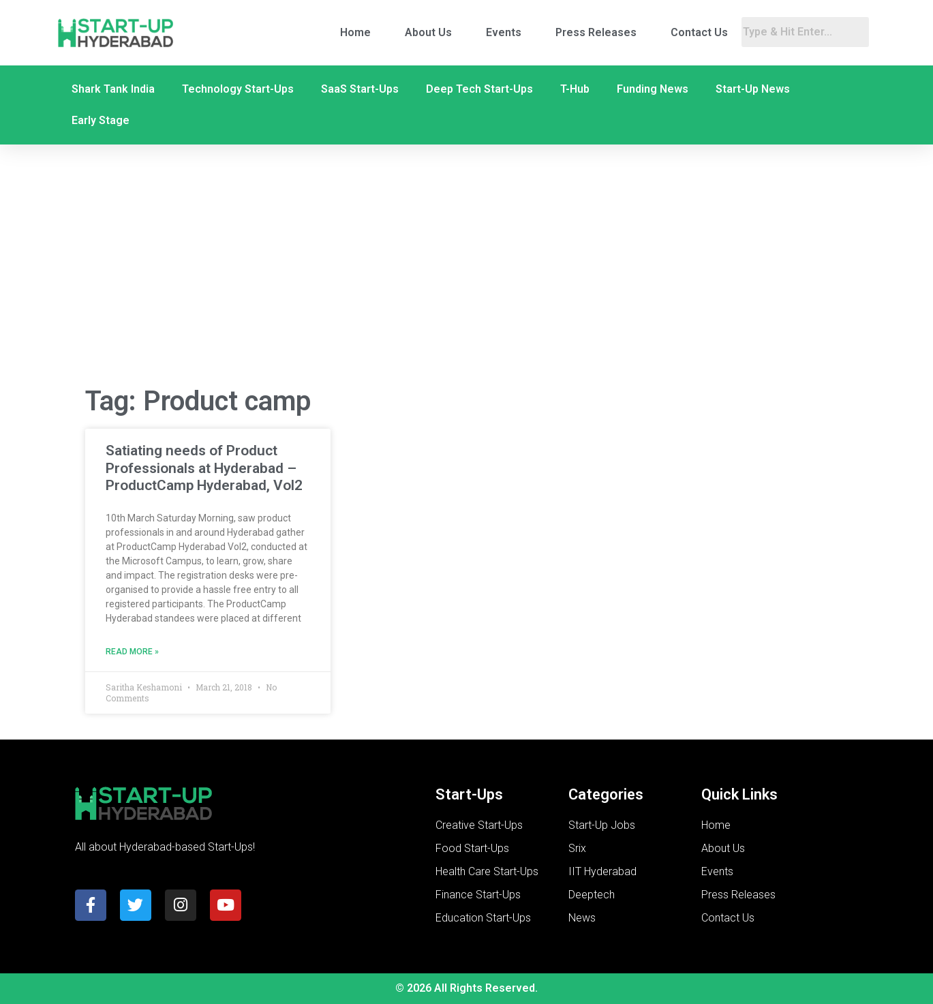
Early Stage (100, 120)
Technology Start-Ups (238, 88)
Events (503, 32)
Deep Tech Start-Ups (479, 88)
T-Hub (575, 88)
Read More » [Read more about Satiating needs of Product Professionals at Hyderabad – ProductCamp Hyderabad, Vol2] (132, 651)
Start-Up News (753, 88)
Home (355, 32)
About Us (428, 32)
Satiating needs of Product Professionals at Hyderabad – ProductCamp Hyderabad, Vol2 (204, 467)
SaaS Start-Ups (360, 88)
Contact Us (699, 32)
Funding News (652, 88)
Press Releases (596, 32)
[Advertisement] (466, 265)
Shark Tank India (113, 88)
